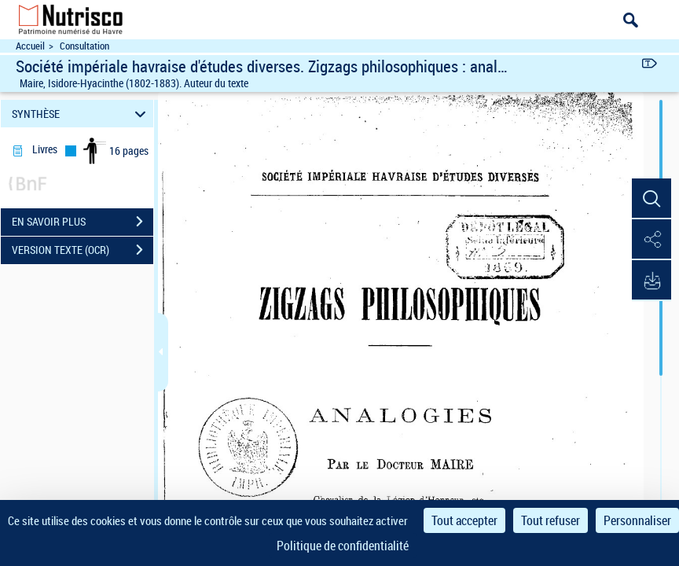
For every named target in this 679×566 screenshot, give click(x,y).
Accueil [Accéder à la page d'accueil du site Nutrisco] (30, 46)
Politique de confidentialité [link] (343, 545)
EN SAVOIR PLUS (82, 222)
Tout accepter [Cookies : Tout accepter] (464, 520)
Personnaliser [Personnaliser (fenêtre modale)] (637, 520)
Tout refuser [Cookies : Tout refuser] (550, 520)
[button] (651, 198)
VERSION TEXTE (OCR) (82, 250)
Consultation (84, 46)
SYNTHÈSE (81, 113)
